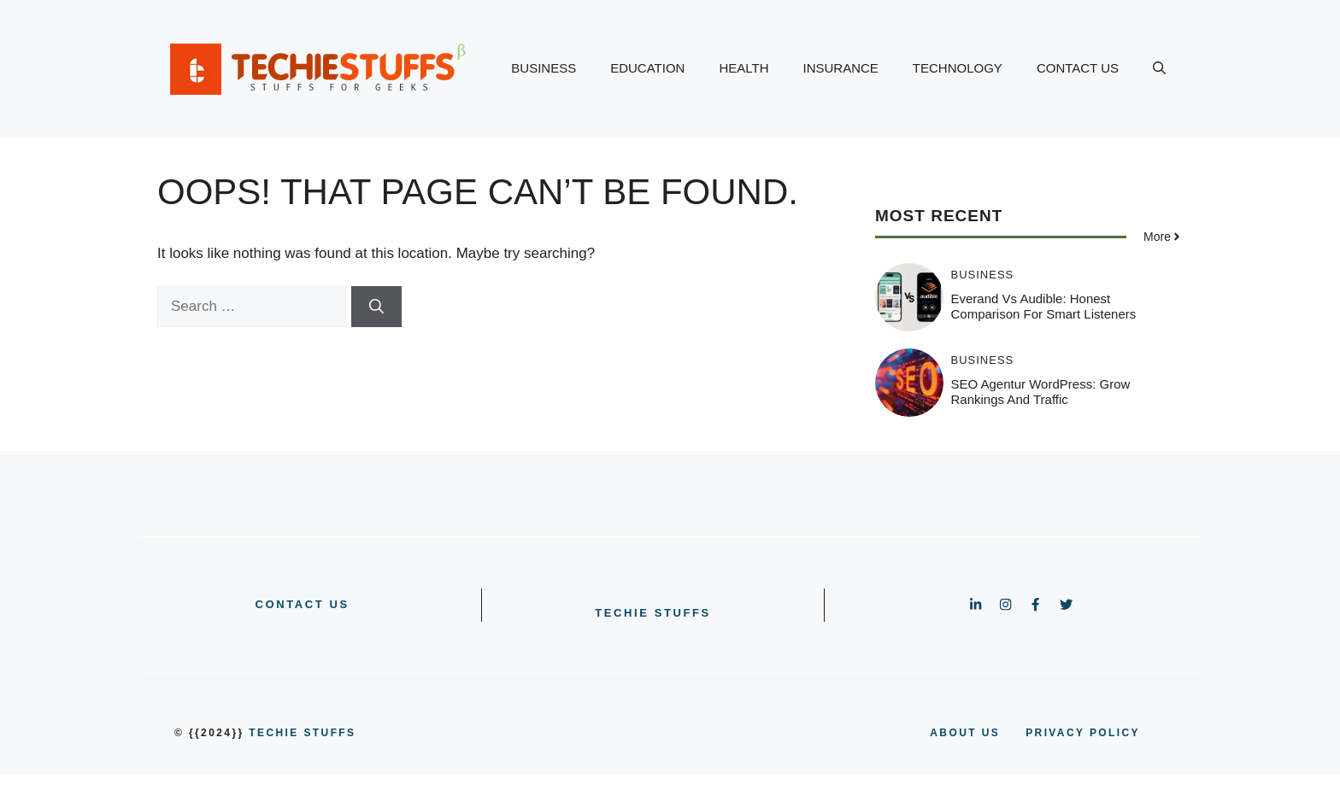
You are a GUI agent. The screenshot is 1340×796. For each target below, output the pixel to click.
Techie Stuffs (653, 612)
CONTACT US (1078, 68)
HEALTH (743, 68)
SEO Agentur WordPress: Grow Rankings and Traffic (1041, 392)
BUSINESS (543, 68)
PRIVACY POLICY (1083, 733)
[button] (1159, 68)
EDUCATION (647, 68)
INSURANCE (841, 68)
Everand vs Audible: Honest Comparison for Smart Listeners (1044, 306)
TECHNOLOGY (957, 68)
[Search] (376, 306)
